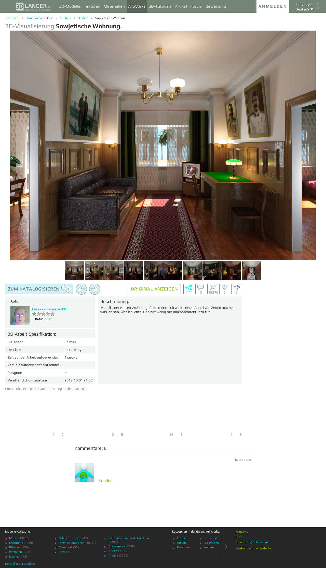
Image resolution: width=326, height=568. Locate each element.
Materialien (114, 6)
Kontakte (242, 531)
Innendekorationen (72, 543)
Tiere (62, 552)
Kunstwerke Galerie (39, 18)
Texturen (92, 6)
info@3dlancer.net (257, 542)
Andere (83, 18)
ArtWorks (136, 6)
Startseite (12, 18)
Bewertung (216, 6)
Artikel (181, 6)
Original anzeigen (154, 289)
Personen (15, 552)
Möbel (13, 538)
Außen (112, 551)
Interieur (65, 18)
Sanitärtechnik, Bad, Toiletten (128, 538)
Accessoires (116, 546)
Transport (65, 547)
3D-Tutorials (160, 6)
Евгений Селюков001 (49, 309)
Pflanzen (15, 547)
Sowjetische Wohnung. (111, 18)
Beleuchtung (67, 538)
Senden (106, 481)
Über (239, 536)
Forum (196, 6)
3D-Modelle (69, 6)
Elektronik (16, 543)
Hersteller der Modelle (20, 563)
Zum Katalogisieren (39, 289)
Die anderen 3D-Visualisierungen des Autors (46, 388)
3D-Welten (211, 543)
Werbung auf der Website (253, 548)
